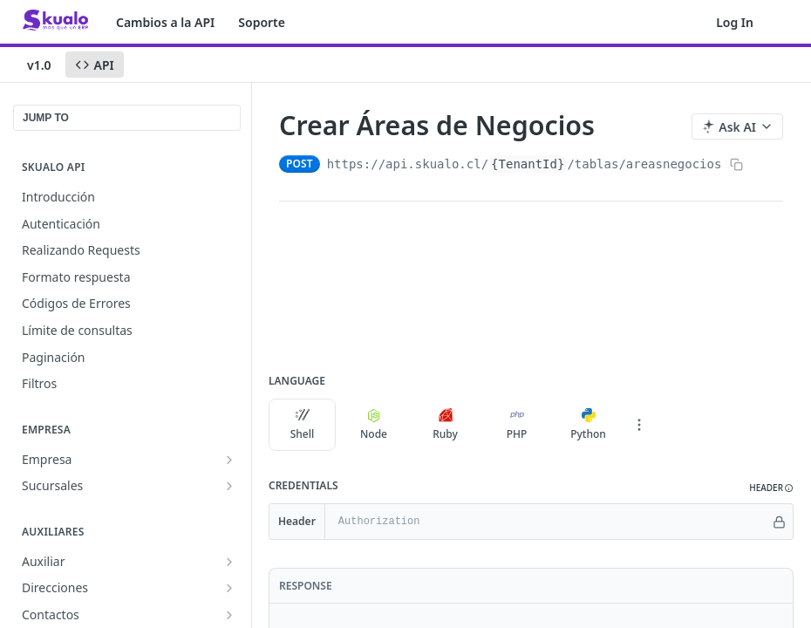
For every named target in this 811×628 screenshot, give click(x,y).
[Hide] (779, 521)
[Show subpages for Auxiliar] (229, 562)
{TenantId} (527, 164)
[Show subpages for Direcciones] (229, 588)
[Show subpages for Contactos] (229, 615)
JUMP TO (46, 118)
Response (305, 585)
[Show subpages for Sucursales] (229, 486)
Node (373, 424)
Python (588, 424)
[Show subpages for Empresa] (229, 460)
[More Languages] (639, 425)
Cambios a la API (165, 22)
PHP (517, 424)
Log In (734, 22)
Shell (302, 424)
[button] (771, 488)
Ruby (445, 424)
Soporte (261, 22)
